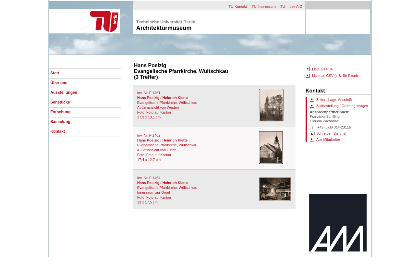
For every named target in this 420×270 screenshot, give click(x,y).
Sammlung (60, 121)
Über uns (58, 82)
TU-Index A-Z (291, 6)
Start (54, 73)
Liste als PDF (322, 69)
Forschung (60, 112)
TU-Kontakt (238, 6)
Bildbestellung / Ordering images (342, 106)
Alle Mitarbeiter (328, 139)
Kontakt (57, 131)
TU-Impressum (264, 6)
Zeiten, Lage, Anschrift (334, 100)
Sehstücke (60, 102)
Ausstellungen (63, 92)
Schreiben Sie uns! (331, 133)
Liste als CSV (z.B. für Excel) (335, 76)
